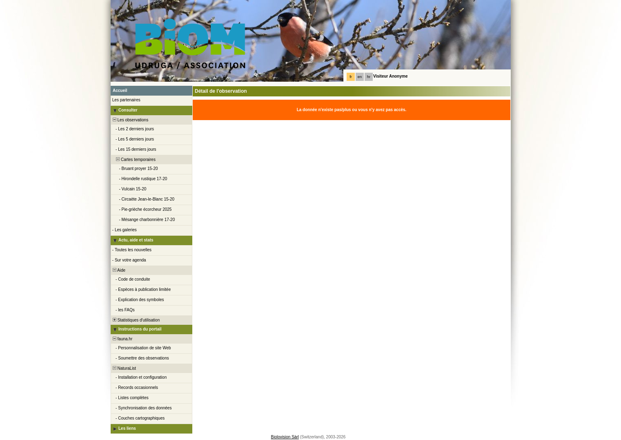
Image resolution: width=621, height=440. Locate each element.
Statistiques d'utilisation (135, 320)
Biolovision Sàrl (285, 437)
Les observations (129, 120)
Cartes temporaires (133, 159)
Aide (118, 270)
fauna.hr (121, 339)
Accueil (120, 90)
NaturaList (123, 368)
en (360, 77)
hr (368, 77)
